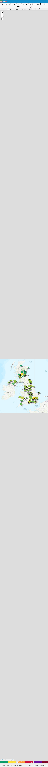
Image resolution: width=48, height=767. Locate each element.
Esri (13, 760)
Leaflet (2, 760)
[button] (2, 12)
